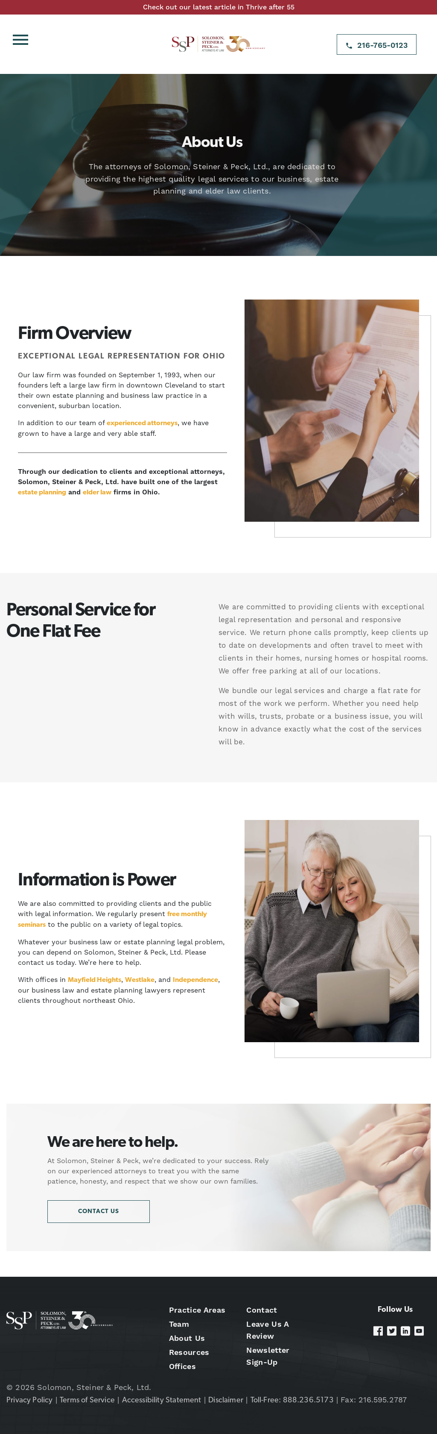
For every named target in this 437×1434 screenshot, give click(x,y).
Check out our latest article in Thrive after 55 (218, 7)
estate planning (42, 492)
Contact (261, 1309)
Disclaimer (225, 1400)
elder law (97, 492)
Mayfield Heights (94, 980)
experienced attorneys (142, 423)
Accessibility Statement (161, 1400)
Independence (195, 980)
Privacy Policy (29, 1400)
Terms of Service (87, 1400)
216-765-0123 (382, 45)
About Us (187, 1338)
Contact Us (98, 1211)
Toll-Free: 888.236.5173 (292, 1400)
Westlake (139, 980)
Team (179, 1323)
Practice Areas (197, 1309)
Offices (182, 1366)
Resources (189, 1352)
